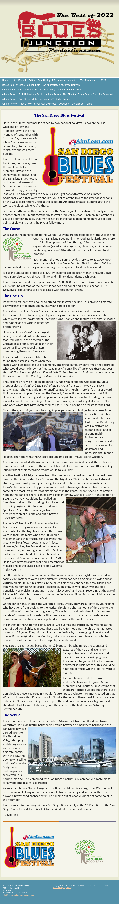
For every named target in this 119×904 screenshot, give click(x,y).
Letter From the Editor (23, 80)
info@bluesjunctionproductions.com (18, 895)
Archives (64, 103)
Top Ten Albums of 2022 (93, 80)
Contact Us (77, 103)
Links (89, 103)
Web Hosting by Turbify (62, 888)
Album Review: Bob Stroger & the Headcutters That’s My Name (36, 99)
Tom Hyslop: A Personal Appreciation (57, 80)
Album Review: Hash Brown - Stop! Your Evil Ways (29, 103)
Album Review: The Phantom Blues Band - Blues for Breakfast (79, 94)
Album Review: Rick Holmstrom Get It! (22, 94)
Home (5, 80)
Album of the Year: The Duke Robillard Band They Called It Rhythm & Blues (42, 89)
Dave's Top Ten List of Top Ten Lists (21, 85)
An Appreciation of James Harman (61, 85)
